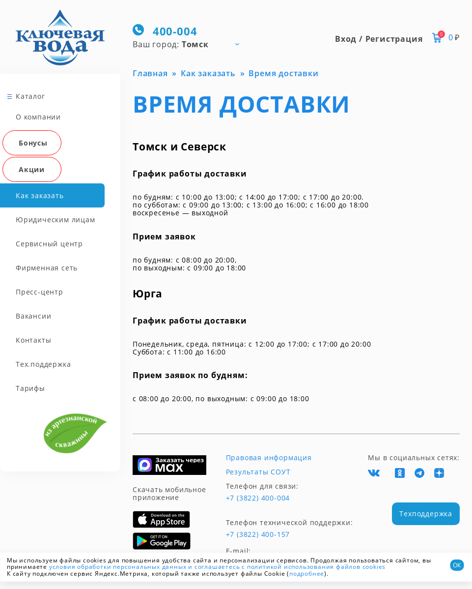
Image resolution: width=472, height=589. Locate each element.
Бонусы (33, 142)
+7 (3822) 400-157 (258, 534)
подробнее (306, 573)
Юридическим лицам (55, 219)
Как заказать (40, 195)
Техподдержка (425, 513)
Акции (32, 169)
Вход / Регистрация (378, 39)
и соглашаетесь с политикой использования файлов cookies (287, 566)
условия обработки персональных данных (118, 566)
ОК (457, 565)
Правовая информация (269, 458)
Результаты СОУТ (258, 472)
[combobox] (190, 43)
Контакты (33, 340)
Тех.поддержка (43, 364)
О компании (38, 116)
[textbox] (190, 43)
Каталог (30, 96)
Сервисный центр (49, 243)
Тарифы (30, 388)
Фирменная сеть (47, 267)
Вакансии (33, 316)
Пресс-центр (39, 291)
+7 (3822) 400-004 (258, 498)
